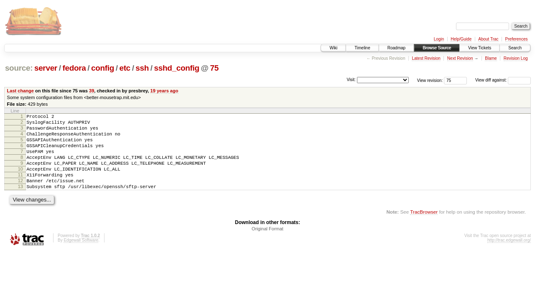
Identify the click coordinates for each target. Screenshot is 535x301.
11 (20, 187)
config (102, 68)
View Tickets (479, 48)
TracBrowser (424, 228)
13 (20, 201)
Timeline (362, 48)
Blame (491, 58)
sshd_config (176, 68)
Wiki (333, 48)
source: (19, 68)
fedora (74, 68)
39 (91, 90)
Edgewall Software (81, 256)
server (45, 68)
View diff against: (503, 80)
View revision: (430, 80)
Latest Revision (426, 58)
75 (214, 68)
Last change (20, 90)
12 (20, 194)
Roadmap (396, 48)
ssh (142, 68)
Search (515, 48)
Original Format (267, 244)
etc (124, 68)
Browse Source (437, 48)
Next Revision (460, 58)
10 (20, 180)
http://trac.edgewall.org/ (509, 256)
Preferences (516, 39)
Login (439, 39)
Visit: (351, 79)
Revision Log (516, 58)
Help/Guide (461, 39)
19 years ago (164, 90)
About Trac (488, 39)
